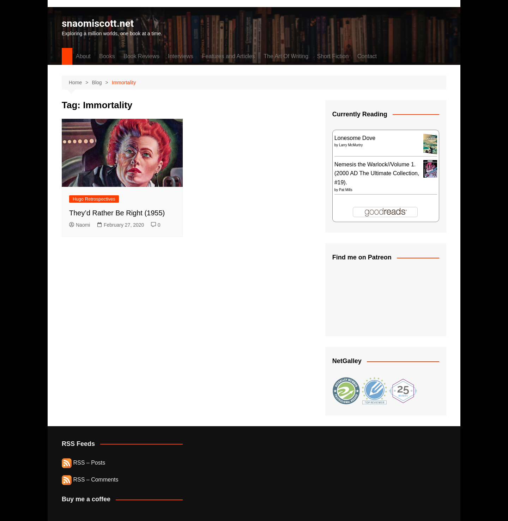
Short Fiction (333, 56)
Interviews (180, 56)
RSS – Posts (83, 463)
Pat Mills (345, 190)
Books (107, 56)
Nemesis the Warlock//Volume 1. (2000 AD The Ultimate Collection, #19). (376, 173)
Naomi (79, 225)
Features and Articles (228, 56)
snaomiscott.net (98, 23)
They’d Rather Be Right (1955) (117, 213)
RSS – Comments (90, 480)
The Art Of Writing (286, 56)
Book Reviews (141, 56)
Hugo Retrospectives (94, 199)
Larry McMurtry (351, 145)
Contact (367, 56)
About (83, 56)
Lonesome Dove (355, 138)
